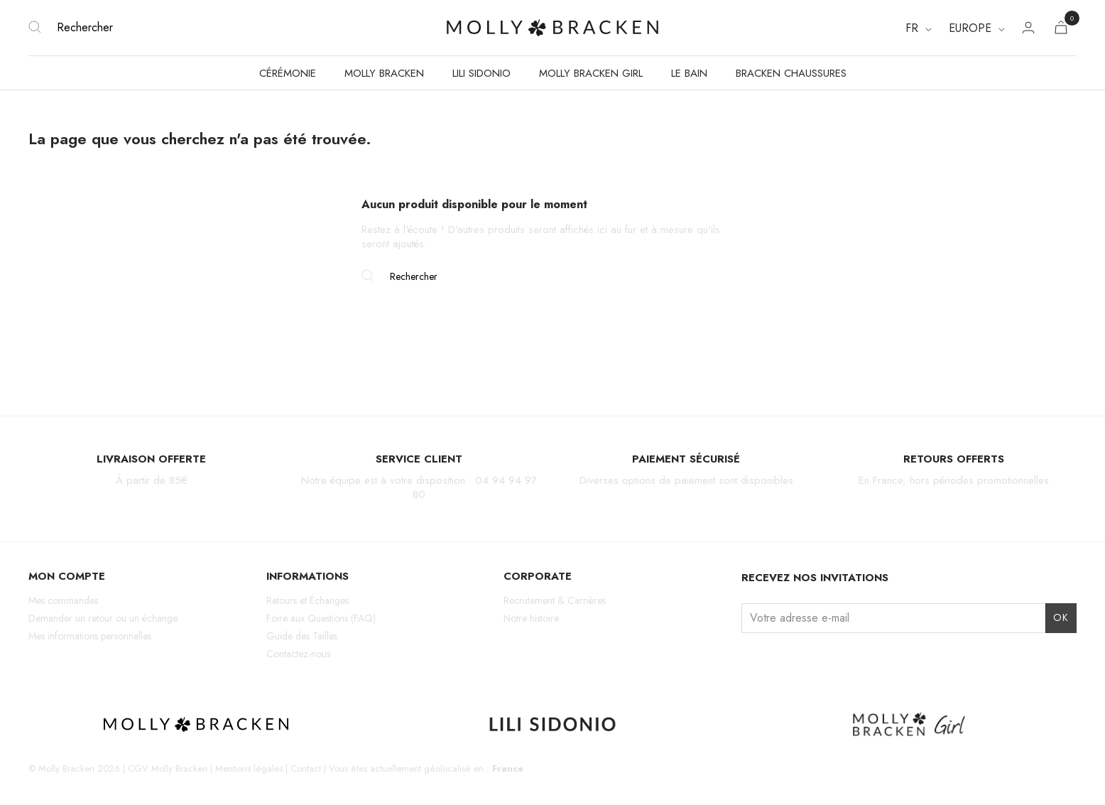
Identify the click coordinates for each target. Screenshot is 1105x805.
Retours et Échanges (307, 600)
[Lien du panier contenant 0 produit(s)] (1061, 30)
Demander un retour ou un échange (103, 618)
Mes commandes (63, 600)
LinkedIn (849, 659)
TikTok (800, 659)
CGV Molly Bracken (167, 768)
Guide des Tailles (301, 636)
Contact (305, 768)
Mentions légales (249, 768)
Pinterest (824, 659)
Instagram (750, 659)
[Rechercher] (203, 27)
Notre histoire (531, 618)
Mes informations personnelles (89, 636)
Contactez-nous (298, 654)
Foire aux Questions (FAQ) (321, 618)
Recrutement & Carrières (554, 600)
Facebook (775, 659)
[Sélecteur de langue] (918, 28)
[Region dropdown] (977, 28)
